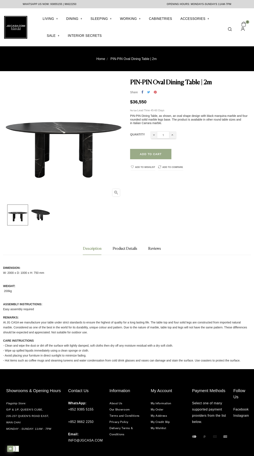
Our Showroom (119, 409)
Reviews (154, 249)
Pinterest (155, 92)
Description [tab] (92, 249)
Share (142, 92)
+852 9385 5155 (81, 409)
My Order (157, 409)
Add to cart (151, 154)
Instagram (240, 415)
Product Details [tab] (125, 249)
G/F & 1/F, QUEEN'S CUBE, (25, 409)
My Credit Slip (160, 422)
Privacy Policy (118, 422)
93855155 (56, 4)
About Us (115, 403)
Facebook (240, 409)
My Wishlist (158, 428)
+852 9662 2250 (81, 422)
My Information (161, 403)
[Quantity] (163, 135)
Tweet (148, 92)
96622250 (70, 4)
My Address (159, 415)
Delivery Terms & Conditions (121, 431)
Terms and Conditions (124, 415)
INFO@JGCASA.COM (85, 440)
